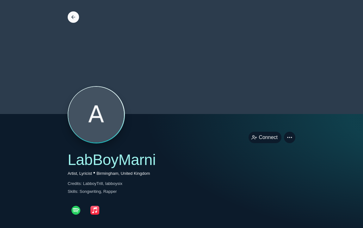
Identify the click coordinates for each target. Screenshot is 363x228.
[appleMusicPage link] (95, 210)
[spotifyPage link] (76, 210)
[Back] (73, 17)
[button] (289, 137)
